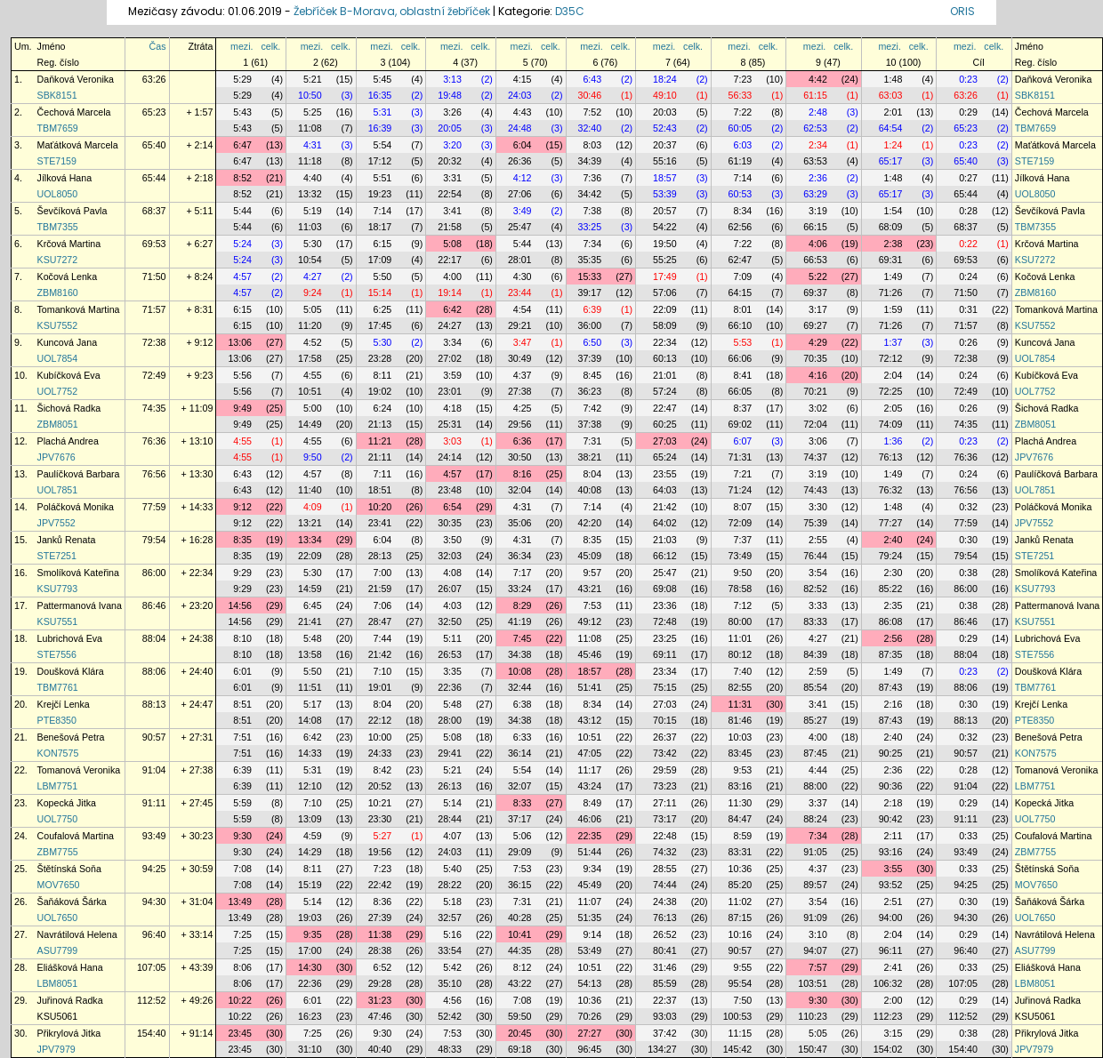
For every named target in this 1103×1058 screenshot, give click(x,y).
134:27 (662, 1049)
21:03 (665, 539)
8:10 (242, 638)
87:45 (815, 753)
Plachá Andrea (68, 441)
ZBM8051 (57, 424)
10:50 (310, 95)
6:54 (452, 506)
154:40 (151, 1033)
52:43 (665, 128)
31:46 (665, 967)
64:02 (665, 522)
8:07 (743, 506)
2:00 (893, 1000)
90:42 (891, 819)
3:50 (452, 539)
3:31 (452, 177)
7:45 (522, 638)
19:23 (380, 193)
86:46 (154, 605)
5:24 (242, 243)
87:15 (741, 917)
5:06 (522, 835)
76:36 (154, 441)
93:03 (665, 1016)
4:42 (818, 79)
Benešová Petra (71, 737)
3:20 (452, 145)
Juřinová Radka (70, 1000)
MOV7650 (58, 884)
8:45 (592, 375)
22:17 (450, 259)
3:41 (452, 210)
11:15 (741, 1033)
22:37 (665, 1000)
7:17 (522, 572)
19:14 (450, 292)
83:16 (741, 786)
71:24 (741, 490)
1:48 (893, 79)
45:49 (590, 884)
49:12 (590, 621)
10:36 (741, 868)
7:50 (743, 1000)
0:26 (968, 342)
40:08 (590, 490)
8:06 (242, 967)
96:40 (154, 934)
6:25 (383, 309)
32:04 (520, 490)
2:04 (893, 375)
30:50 (520, 457)
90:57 (154, 737)
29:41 (450, 753)
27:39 (380, 917)
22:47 (665, 408)
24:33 (380, 753)
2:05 (893, 408)
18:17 (380, 226)
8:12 (522, 967)
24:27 (450, 325)
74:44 (665, 884)
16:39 (380, 128)
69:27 (815, 325)
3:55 (893, 868)
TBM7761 (57, 687)
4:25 (522, 408)
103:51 (812, 983)
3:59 (452, 375)
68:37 (154, 210)
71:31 (741, 457)
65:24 (665, 457)
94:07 (815, 950)
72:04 (815, 424)
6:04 (522, 145)
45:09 (590, 555)
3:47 (522, 342)
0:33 (968, 835)
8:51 (242, 704)
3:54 (818, 572)
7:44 (383, 638)
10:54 (310, 259)
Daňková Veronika (76, 79)
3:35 (452, 671)
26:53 (450, 654)
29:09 (520, 851)
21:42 (665, 506)
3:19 (818, 210)
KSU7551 (57, 621)
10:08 (520, 671)
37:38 (590, 424)
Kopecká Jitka (66, 803)
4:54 (522, 309)
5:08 (452, 243)
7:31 (592, 441)
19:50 (665, 243)
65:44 (154, 177)
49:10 (665, 95)
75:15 (665, 687)
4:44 (818, 770)
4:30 (522, 276)
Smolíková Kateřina (78, 572)
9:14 (592, 934)
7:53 (592, 605)
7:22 (743, 112)
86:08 (891, 621)
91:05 (815, 851)
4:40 (312, 177)
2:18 (893, 803)
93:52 (891, 884)
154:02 (888, 1049)
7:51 (242, 737)
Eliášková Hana (70, 967)
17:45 (380, 325)
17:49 (665, 276)
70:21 (815, 391)
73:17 (665, 819)
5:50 (383, 276)
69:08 (665, 588)
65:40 (154, 145)
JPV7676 (56, 457)
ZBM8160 (57, 292)
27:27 (590, 1033)
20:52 (380, 786)
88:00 (815, 786)
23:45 (240, 1033)
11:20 (310, 325)
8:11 (383, 375)
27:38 (520, 391)
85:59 (665, 983)
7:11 (383, 474)
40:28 (520, 917)
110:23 (812, 1016)
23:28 (380, 358)
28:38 (380, 950)
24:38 (665, 901)
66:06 (741, 358)
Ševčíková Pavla (72, 210)
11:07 (590, 901)
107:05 (151, 967)
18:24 (665, 79)
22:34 (665, 342)
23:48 (450, 490)
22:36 (450, 687)
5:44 (242, 210)
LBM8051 (57, 983)
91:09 (815, 917)
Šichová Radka (69, 408)
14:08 (310, 720)
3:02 (818, 408)
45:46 (590, 654)
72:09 (741, 522)
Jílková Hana (65, 177)
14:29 (310, 851)
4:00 (452, 276)
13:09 (310, 819)
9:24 (312, 292)
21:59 (380, 588)
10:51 (310, 391)
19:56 (380, 851)
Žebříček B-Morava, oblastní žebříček (392, 11)
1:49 (893, 276)
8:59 (743, 835)
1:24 (893, 145)
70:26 (590, 1016)
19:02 (380, 391)
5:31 (383, 112)
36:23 (590, 391)
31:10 (310, 1049)
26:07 (450, 588)
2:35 (893, 605)
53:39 (665, 193)
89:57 (815, 884)
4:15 (522, 79)
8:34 (743, 210)
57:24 (665, 391)
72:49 (154, 375)
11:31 (741, 704)
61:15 (815, 95)
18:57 (665, 177)
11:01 (741, 638)
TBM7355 (57, 226)
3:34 (452, 342)
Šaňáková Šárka (72, 901)
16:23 (310, 1016)
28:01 (520, 259)
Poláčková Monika (75, 506)
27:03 (665, 441)
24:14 (450, 457)
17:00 (310, 950)
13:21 (310, 522)
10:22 (240, 1000)
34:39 (590, 161)
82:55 (741, 687)
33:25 (590, 226)
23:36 (665, 605)
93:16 (891, 851)
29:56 (520, 424)
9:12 (242, 506)
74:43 (815, 490)
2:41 (893, 967)
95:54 (741, 983)
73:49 (741, 555)
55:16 (665, 161)
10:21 (380, 803)
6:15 (383, 243)
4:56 (452, 1000)
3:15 (893, 1033)
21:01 (665, 375)
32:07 (520, 786)
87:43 (891, 687)
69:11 (665, 654)
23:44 (520, 292)
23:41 (380, 522)
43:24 (590, 786)
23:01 (450, 391)
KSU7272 (57, 259)
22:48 (665, 835)
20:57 (665, 210)
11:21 (380, 441)
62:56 (741, 226)
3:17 (818, 309)
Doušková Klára (70, 671)
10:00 (380, 737)
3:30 (818, 506)
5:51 (383, 177)
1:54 (893, 210)
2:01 (893, 112)
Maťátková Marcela (77, 145)
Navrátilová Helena (77, 934)
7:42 (592, 408)
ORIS (962, 11)
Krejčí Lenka (63, 704)
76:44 (815, 555)
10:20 (380, 506)
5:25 (312, 112)
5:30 (312, 243)
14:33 (310, 753)
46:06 (590, 819)
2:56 (893, 638)
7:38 (592, 210)
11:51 (310, 687)
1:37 (893, 342)
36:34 (520, 555)
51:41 (590, 687)
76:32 (891, 490)
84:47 (741, 819)
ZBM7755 (57, 851)
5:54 (383, 145)
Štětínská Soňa (69, 868)
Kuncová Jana (67, 342)
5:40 (452, 868)
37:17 (520, 819)
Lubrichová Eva (69, 638)
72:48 (665, 621)
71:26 (891, 292)
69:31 (891, 259)
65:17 (891, 161)
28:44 (450, 819)
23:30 (380, 819)
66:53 (815, 259)
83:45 (741, 753)
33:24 (520, 588)
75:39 (815, 522)
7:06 (383, 605)
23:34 (665, 671)
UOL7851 (57, 490)
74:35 (154, 408)
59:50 (520, 1016)
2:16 (893, 704)
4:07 (452, 835)
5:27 (383, 835)
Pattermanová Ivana (79, 605)
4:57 (242, 276)
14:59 (310, 588)
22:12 (380, 720)
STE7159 (56, 161)
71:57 (154, 309)
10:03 (741, 737)
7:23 (743, 79)
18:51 (380, 490)
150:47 (812, 1049)
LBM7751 (57, 786)
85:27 (815, 720)
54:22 (665, 226)
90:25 (891, 753)
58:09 (665, 325)
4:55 (312, 375)
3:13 (452, 79)
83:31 (741, 851)
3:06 (818, 441)
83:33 (815, 621)
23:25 (665, 638)
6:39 (592, 309)
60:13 (665, 358)
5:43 (242, 112)
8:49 (592, 803)
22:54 (450, 193)
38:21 (590, 457)
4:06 (818, 243)
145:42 (738, 1049)
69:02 (741, 424)
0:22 (968, 243)
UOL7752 (57, 391)
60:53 (741, 193)
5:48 (312, 638)
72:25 (891, 391)
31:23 (380, 1000)
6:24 (383, 408)
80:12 (741, 654)
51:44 (590, 851)
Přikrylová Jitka (69, 1033)
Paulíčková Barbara (78, 474)
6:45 (312, 605)
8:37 (743, 408)
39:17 (590, 292)
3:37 (818, 803)
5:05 (312, 309)
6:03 (743, 145)
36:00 (590, 325)
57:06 (665, 292)
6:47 (242, 145)
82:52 (815, 588)
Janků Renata (66, 539)
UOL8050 (57, 193)
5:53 (743, 342)
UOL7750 (57, 819)
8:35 (242, 539)
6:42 (452, 309)
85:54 (815, 687)
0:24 (968, 276)
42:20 (590, 522)
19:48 (450, 95)
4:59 (312, 835)
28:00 (450, 720)
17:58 (310, 358)
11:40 (310, 490)
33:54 (450, 950)
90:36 (891, 786)
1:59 (893, 309)
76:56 (154, 474)
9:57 (592, 572)
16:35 (380, 95)
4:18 (452, 408)
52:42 (450, 1016)
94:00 (891, 917)
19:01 (380, 687)
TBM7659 (57, 128)
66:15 (815, 226)
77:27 (891, 522)
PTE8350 (56, 720)
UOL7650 (57, 917)
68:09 (891, 226)
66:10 (741, 325)
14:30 (310, 967)
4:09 (312, 506)
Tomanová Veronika (79, 770)
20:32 (450, 161)
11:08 (310, 128)
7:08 (242, 868)
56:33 (741, 95)
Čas (157, 46)
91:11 (154, 803)
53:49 (590, 950)
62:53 (815, 128)
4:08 (452, 572)
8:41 (743, 375)
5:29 (242, 79)
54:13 (590, 983)
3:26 (452, 112)
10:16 (741, 934)
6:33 (522, 737)
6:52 (383, 967)
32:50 (450, 621)
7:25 (242, 934)
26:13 (450, 786)
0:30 (968, 539)
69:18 (520, 1049)
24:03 (520, 95)
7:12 (743, 605)
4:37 (522, 375)
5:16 (452, 934)
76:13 (891, 457)
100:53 (738, 1016)
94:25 (154, 868)
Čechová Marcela (74, 112)
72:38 (154, 342)
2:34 (818, 145)
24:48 (520, 128)
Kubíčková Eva (69, 375)
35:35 (590, 259)
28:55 (665, 868)
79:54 (154, 539)
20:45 (520, 1033)
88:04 (154, 638)
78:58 (741, 588)
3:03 (452, 441)
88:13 (154, 704)
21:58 (450, 226)
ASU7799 (57, 950)
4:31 (312, 145)
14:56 (240, 605)
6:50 (592, 342)
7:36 (592, 177)
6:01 (242, 671)
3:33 (818, 605)
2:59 (818, 671)
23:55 (665, 474)
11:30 (741, 803)
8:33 (522, 803)
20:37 (665, 145)
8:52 (242, 177)
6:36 (522, 441)
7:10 (383, 671)
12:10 (310, 786)
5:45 (383, 79)
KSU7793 (57, 588)
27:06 (520, 193)
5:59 (242, 803)
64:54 (891, 128)
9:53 (743, 770)
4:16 (818, 375)
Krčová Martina (69, 243)
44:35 (520, 950)
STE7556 (56, 654)
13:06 (240, 342)
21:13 (380, 424)
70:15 (665, 720)
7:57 (818, 967)
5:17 (312, 704)
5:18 (452, 901)
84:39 (815, 654)
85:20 (741, 884)
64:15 (741, 292)
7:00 (383, 572)
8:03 (592, 145)
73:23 (665, 786)
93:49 (154, 835)
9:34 (592, 868)
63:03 (891, 95)
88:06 (154, 671)
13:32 (310, 193)
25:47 (520, 226)
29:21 (520, 325)
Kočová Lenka (67, 276)
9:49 (242, 408)
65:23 (154, 112)
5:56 (242, 375)
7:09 (743, 276)
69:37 (815, 292)
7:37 (743, 539)
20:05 (450, 128)
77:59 (154, 506)
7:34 (592, 243)
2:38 (893, 243)
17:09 (380, 259)
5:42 (452, 967)
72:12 (891, 358)
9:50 (312, 457)
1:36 (893, 441)
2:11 (893, 835)
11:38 (380, 934)
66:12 (665, 555)
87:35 (891, 654)
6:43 (592, 79)
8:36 (383, 901)
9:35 (312, 934)
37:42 (665, 1033)
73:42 (665, 753)
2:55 (818, 539)
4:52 (312, 342)
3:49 (522, 210)
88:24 (815, 819)
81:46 (741, 720)
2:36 (818, 177)
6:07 (743, 441)
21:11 (380, 457)
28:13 (380, 555)
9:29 (242, 572)
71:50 (154, 276)
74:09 (891, 424)
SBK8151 (57, 95)
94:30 (154, 901)
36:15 (520, 884)
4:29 (818, 342)
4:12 (522, 177)
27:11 (665, 803)
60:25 (665, 424)
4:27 (312, 276)
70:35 (815, 358)
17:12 (380, 161)
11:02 (741, 901)
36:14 (520, 753)
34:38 (520, 654)
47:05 (590, 753)
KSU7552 (57, 325)
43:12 (590, 720)
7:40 (743, 671)
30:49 (520, 358)
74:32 (665, 851)
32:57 (450, 917)
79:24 (891, 555)
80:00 (741, 621)
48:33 (450, 1049)
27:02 (450, 358)
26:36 (520, 161)
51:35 (590, 917)
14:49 (310, 424)
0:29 (968, 112)
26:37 (665, 737)
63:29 (815, 193)
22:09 (665, 309)
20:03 (665, 112)
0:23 (968, 79)
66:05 (741, 391)
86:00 (154, 572)
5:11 (452, 638)
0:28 (968, 210)
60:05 (741, 128)
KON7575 (58, 753)
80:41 (665, 950)
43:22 (520, 983)
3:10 (818, 934)
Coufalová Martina (75, 835)
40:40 (380, 1049)
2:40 (893, 539)
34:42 (590, 193)
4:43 (522, 112)
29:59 (665, 770)
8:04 (592, 474)
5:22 (818, 276)
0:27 (968, 177)
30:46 (590, 95)
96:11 (891, 950)
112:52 (151, 1000)
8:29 (522, 605)
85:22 (891, 588)
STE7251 (56, 555)
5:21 (312, 79)
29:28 (380, 983)
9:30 (242, 835)
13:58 (310, 654)
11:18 (310, 161)
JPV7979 (56, 1049)
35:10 (450, 983)
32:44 (520, 687)
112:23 (888, 1016)
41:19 (520, 621)
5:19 (312, 210)
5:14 (452, 803)
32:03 (450, 555)
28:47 (380, 621)
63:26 (154, 79)
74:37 (815, 457)
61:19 (741, 161)
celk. (270, 46)
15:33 (590, 276)
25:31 (450, 424)
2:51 (893, 901)
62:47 (741, 259)
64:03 (665, 490)
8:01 (743, 309)
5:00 (312, 408)
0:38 (968, 572)
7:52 (592, 112)
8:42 (383, 770)
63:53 (815, 161)
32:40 (590, 128)
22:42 (380, 884)
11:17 (590, 770)
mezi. (241, 46)
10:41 (520, 934)
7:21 (743, 474)
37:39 (590, 358)
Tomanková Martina (78, 309)
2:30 (893, 572)
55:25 (665, 259)
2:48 (818, 112)
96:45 (590, 1049)
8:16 (522, 474)
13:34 (310, 539)
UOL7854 (57, 358)
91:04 (154, 770)
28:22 (450, 884)
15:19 (310, 884)
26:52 (665, 934)
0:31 (968, 309)
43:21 (590, 588)
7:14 (743, 177)
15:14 (380, 292)
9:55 (743, 967)
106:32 (888, 983)
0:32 (968, 506)
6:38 (522, 704)
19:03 (310, 917)
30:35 (450, 522)
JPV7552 (56, 522)
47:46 (380, 1016)
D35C (569, 11)
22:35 (590, 835)
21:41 (310, 621)
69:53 (154, 243)
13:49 (240, 901)
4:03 (452, 605)
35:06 (520, 522)
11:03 (310, 226)
